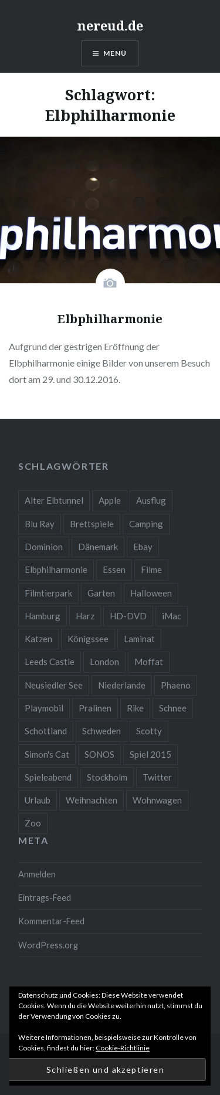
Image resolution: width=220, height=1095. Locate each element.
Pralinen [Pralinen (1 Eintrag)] (95, 708)
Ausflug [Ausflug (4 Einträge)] (151, 500)
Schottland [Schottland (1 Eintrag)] (46, 731)
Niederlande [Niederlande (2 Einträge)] (121, 685)
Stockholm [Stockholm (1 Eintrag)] (107, 777)
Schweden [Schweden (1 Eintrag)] (101, 731)
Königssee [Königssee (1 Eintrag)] (88, 638)
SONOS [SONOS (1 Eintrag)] (99, 754)
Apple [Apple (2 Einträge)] (110, 500)
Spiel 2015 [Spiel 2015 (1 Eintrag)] (150, 754)
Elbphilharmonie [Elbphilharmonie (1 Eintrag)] (56, 569)
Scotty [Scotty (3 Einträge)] (149, 731)
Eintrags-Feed (44, 898)
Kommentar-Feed (51, 921)
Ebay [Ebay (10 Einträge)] (143, 546)
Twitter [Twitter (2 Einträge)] (157, 777)
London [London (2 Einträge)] (104, 661)
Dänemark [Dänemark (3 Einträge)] (98, 546)
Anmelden (37, 874)
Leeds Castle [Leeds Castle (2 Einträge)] (50, 661)
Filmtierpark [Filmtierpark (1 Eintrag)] (48, 593)
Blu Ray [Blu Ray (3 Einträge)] (40, 523)
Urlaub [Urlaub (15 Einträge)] (37, 800)
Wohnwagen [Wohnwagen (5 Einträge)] (157, 800)
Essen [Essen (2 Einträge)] (114, 569)
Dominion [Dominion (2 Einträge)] (44, 546)
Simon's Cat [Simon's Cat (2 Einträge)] (47, 754)
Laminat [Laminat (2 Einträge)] (139, 638)
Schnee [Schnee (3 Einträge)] (173, 708)
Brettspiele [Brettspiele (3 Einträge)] (92, 523)
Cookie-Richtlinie (123, 1047)
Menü (115, 53)
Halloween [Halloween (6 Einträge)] (151, 593)
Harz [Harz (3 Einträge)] (85, 616)
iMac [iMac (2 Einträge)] (171, 616)
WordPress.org (48, 945)
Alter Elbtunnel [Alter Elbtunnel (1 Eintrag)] (54, 500)
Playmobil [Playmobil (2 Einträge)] (44, 708)
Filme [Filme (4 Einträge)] (151, 569)
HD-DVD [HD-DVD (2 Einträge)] (128, 616)
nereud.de (110, 25)
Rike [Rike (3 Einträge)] (135, 708)
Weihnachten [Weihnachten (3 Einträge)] (91, 800)
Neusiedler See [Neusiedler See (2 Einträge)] (54, 685)
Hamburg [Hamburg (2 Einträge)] (42, 616)
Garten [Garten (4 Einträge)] (101, 593)
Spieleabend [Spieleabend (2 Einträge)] (48, 777)
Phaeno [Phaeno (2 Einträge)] (176, 685)
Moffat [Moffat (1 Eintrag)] (148, 661)
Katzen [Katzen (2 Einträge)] (38, 638)
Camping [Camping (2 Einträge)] (146, 523)
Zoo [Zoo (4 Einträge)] (33, 823)
